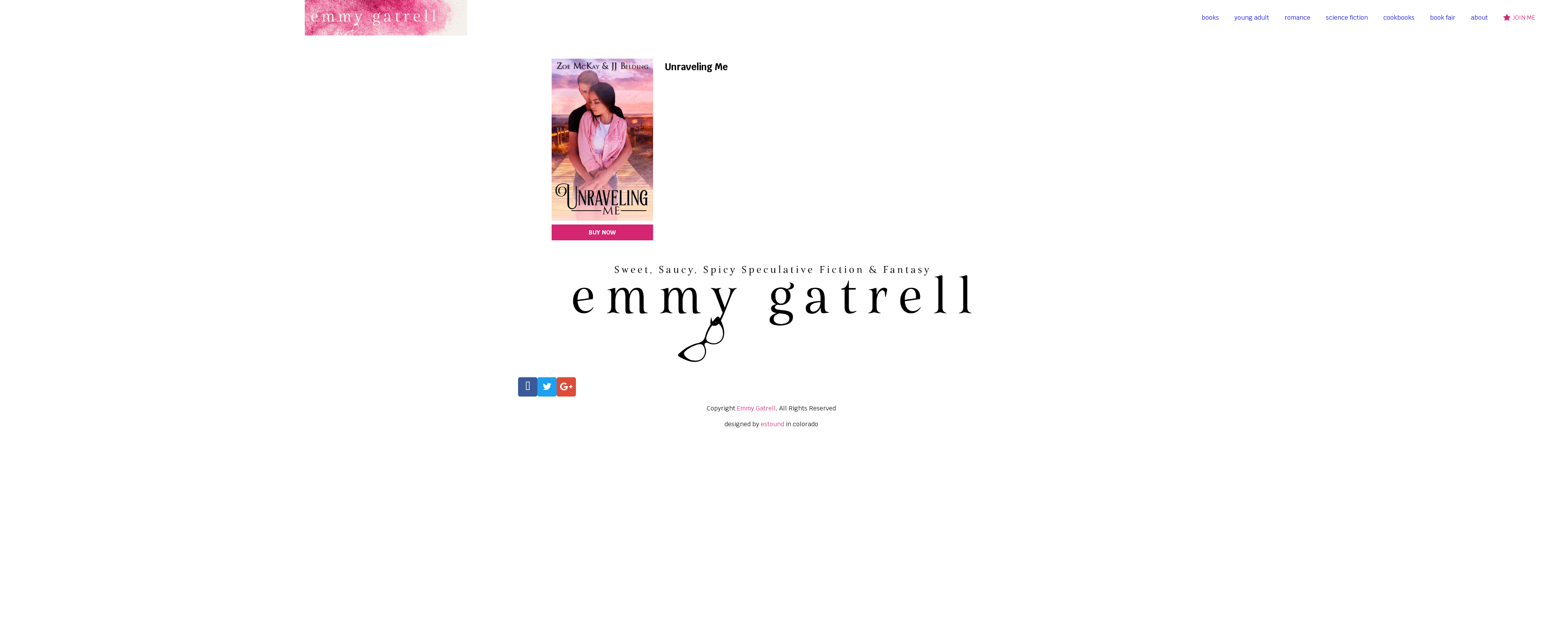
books (1210, 18)
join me (1519, 18)
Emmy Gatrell (756, 408)
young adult (1251, 18)
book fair (1442, 18)
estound (772, 424)
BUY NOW (602, 232)
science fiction (1347, 18)
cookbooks (1399, 18)
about (1479, 18)
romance (1297, 18)
